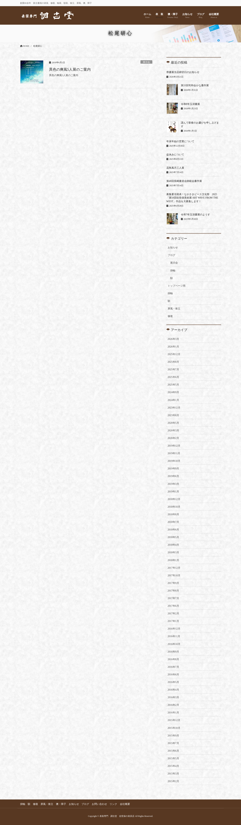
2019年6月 (173, 476)
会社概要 (126, 804)
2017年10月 (174, 575)
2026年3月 (173, 339)
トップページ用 (176, 285)
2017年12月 (174, 567)
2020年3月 (173, 430)
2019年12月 (174, 445)
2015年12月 (174, 720)
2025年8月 (173, 362)
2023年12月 (174, 407)
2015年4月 (173, 766)
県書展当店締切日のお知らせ (182, 72)
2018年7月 (173, 522)
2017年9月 (173, 583)
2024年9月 (173, 392)
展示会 (146, 62)
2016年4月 (173, 689)
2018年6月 (173, 529)
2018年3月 (173, 552)
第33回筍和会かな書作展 (195, 85)
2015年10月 (174, 728)
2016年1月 (173, 712)
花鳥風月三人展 (175, 167)
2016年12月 (174, 628)
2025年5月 (173, 384)
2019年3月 (173, 484)
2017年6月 (173, 606)
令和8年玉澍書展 (190, 104)
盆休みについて (175, 154)
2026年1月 (173, 346)
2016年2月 (173, 705)
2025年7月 (173, 369)
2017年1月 (173, 621)
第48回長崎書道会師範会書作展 (184, 181)
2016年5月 (173, 682)
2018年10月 (174, 506)
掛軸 (172, 270)
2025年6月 (173, 377)
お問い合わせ (100, 804)
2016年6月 (173, 674)
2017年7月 (173, 598)
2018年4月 (173, 544)
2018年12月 (174, 499)
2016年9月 (173, 651)
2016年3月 (173, 697)
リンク (114, 804)
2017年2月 (173, 613)
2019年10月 (174, 461)
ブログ (171, 255)
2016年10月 (174, 644)
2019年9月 (173, 468)
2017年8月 (173, 590)
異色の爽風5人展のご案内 (70, 69)
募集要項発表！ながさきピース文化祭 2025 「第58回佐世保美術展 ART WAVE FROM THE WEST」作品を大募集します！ (193, 198)
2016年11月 (174, 636)
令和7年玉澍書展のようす (195, 214)
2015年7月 (173, 743)
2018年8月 (173, 514)
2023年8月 (173, 415)
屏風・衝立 (174, 308)
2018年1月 (173, 560)
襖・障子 (61, 804)
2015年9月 (173, 735)
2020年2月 (173, 438)
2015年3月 (173, 773)
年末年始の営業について (180, 141)
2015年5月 (173, 758)
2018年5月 (173, 537)
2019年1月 (173, 491)
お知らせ (173, 247)
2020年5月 (173, 423)
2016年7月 (173, 667)
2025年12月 (174, 354)
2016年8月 (173, 659)
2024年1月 (173, 400)
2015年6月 (173, 750)
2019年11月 (174, 453)
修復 (170, 316)
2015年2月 (173, 781)
